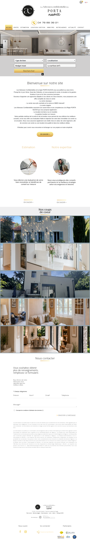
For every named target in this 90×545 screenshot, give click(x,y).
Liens (50, 513)
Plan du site (29, 513)
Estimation (24, 27)
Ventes (16, 27)
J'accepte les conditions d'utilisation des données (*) (29, 410)
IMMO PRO (50, 27)
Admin (54, 513)
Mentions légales (36, 513)
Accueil (9, 27)
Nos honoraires (44, 513)
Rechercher (29, 70)
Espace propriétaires (45, 532)
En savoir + (45, 134)
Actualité (72, 27)
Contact (81, 27)
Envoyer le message (66, 415)
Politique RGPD (60, 513)
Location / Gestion (38, 27)
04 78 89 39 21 (48, 22)
